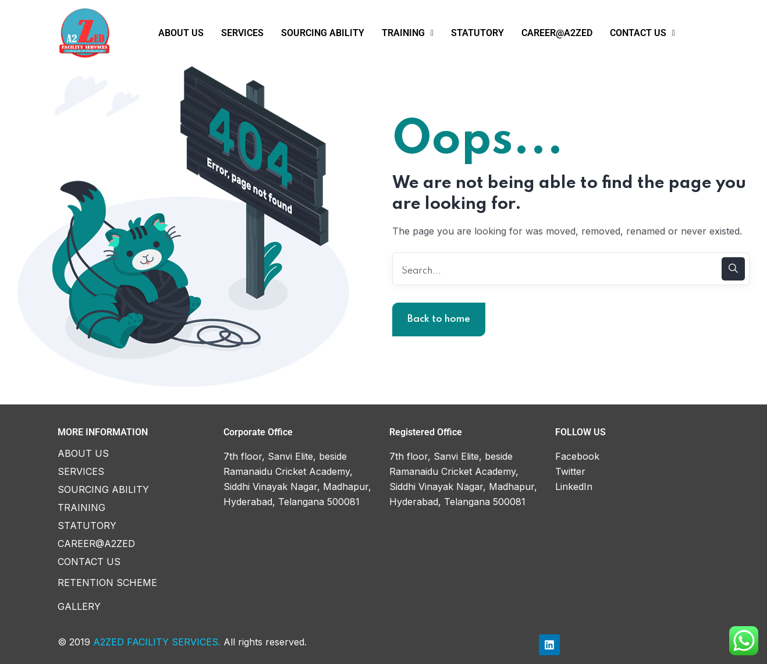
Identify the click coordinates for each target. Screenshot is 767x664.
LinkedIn (573, 486)
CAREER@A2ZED (556, 32)
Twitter (570, 471)
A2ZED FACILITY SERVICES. (157, 642)
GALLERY (79, 606)
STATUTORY (477, 32)
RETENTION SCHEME (107, 582)
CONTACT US (642, 32)
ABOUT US (181, 32)
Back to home (438, 319)
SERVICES (242, 32)
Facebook (577, 456)
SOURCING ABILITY (322, 32)
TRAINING (408, 32)
